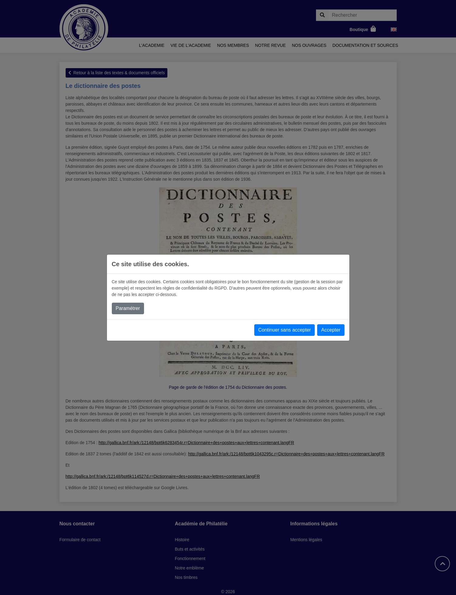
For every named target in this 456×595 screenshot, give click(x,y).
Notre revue (270, 45)
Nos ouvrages (309, 45)
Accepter (330, 329)
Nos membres (233, 45)
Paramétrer (128, 308)
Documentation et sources (365, 45)
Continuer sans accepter (284, 329)
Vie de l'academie (190, 45)
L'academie (152, 45)
